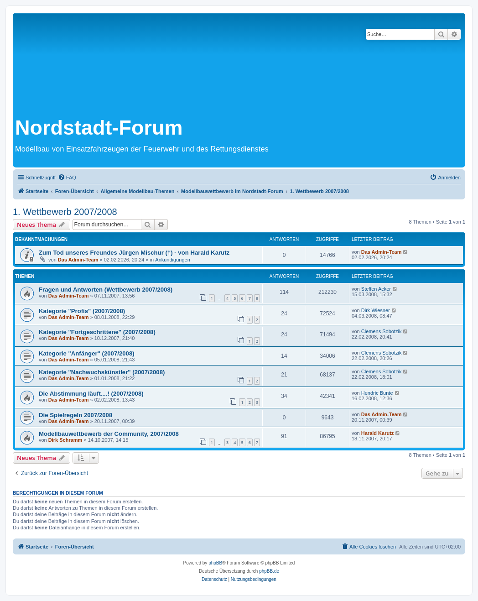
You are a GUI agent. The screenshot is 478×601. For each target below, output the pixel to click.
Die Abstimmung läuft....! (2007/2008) (91, 393)
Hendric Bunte (377, 393)
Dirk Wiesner (375, 310)
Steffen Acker (376, 289)
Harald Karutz (377, 433)
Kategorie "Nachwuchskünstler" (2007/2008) (102, 372)
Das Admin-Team (78, 259)
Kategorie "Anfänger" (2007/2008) (87, 353)
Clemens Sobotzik (381, 331)
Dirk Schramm (65, 440)
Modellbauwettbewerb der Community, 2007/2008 (109, 433)
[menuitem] (67, 177)
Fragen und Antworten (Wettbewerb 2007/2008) (105, 289)
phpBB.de (269, 571)
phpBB (215, 562)
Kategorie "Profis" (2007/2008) (82, 311)
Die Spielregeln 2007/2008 (75, 415)
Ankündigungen (172, 259)
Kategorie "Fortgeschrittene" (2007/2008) (97, 332)
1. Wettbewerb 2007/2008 (65, 212)
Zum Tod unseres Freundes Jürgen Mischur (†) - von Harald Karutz (134, 252)
